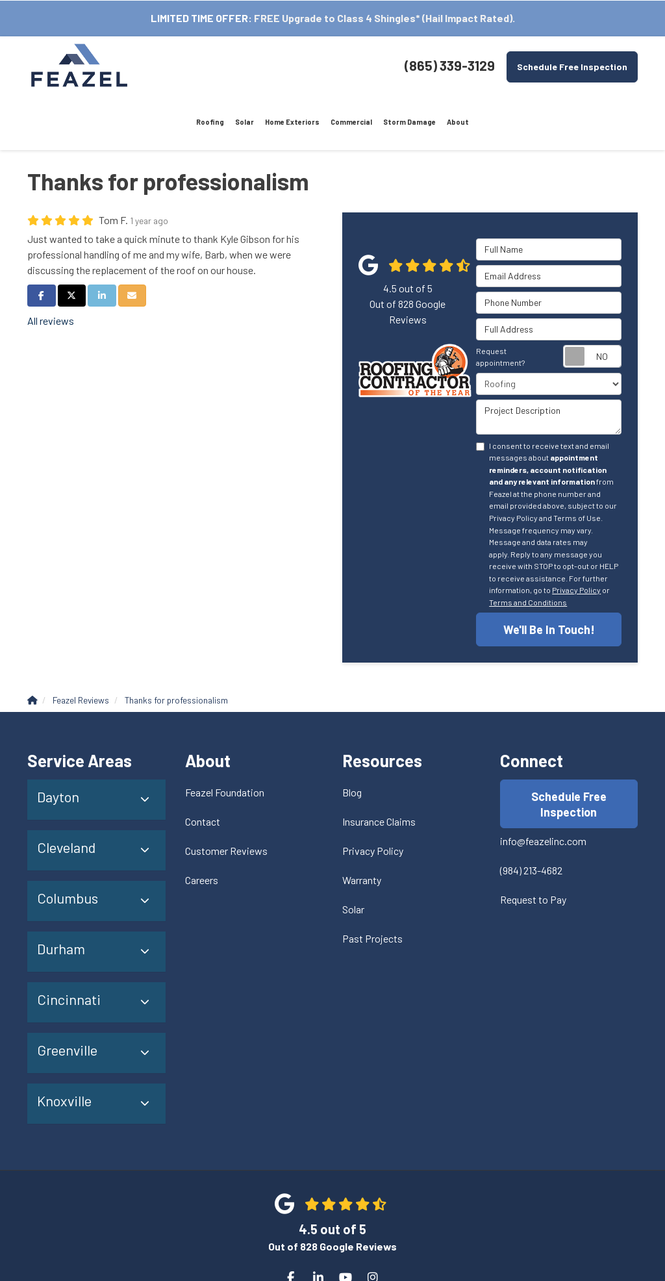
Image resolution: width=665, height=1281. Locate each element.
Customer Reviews (226, 796)
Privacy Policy (576, 534)
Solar (353, 854)
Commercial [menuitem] (284, 66)
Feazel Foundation (224, 737)
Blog (352, 737)
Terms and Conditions (528, 547)
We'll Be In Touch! (549, 574)
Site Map (361, 1241)
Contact (202, 767)
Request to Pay (533, 845)
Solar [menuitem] (190, 66)
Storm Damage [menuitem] (337, 66)
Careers (201, 825)
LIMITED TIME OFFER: (201, 18)
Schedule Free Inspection (572, 66)
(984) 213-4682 (531, 816)
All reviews (50, 265)
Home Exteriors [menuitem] (232, 66)
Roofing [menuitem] (159, 66)
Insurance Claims (379, 767)
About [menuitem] (379, 66)
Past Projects (372, 884)
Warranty (361, 825)
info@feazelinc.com (543, 787)
